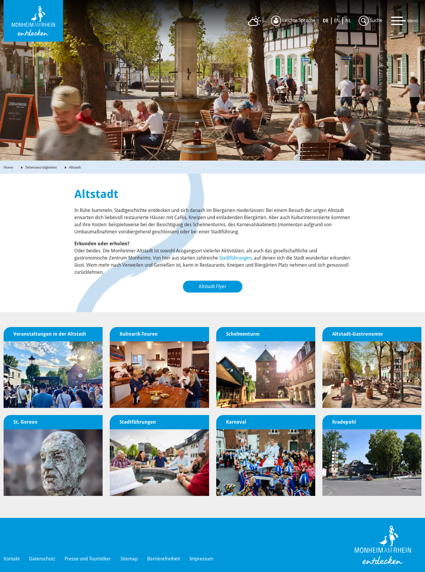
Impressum (201, 559)
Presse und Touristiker (88, 559)
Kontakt (12, 559)
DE (326, 20)
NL (348, 20)
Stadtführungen (235, 258)
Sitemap (129, 559)
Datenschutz (42, 559)
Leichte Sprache (293, 21)
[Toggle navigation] (405, 20)
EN (337, 20)
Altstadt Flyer (212, 286)
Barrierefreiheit (163, 559)
